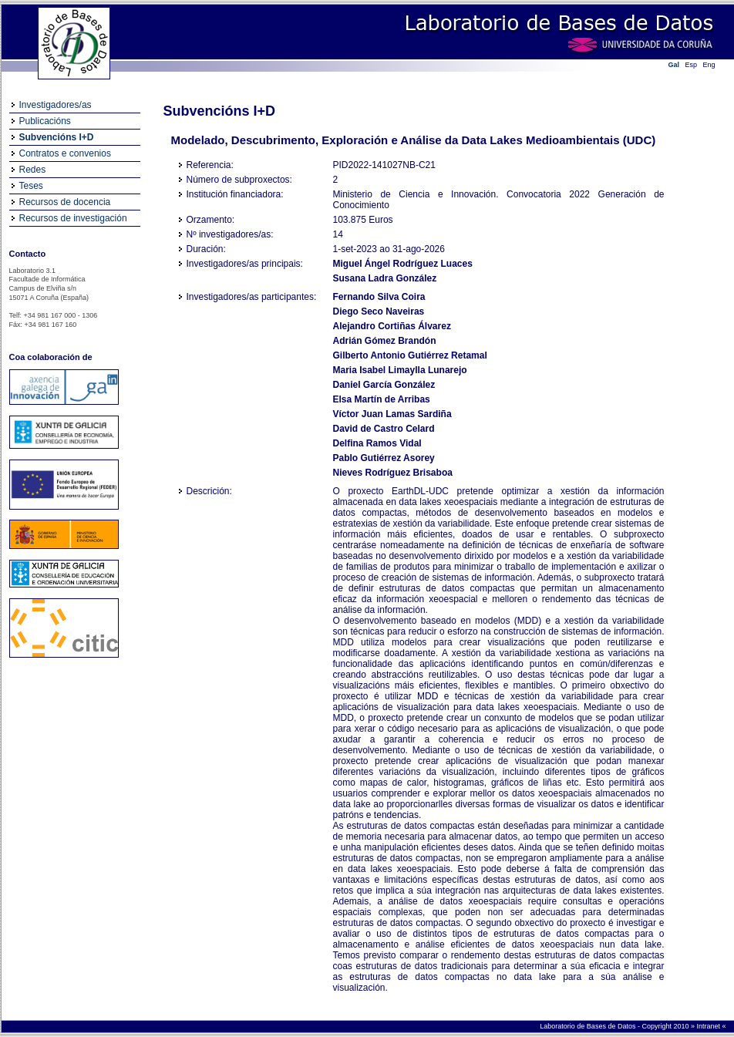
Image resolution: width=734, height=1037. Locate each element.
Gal (674, 65)
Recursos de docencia (65, 202)
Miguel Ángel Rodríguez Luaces (403, 263)
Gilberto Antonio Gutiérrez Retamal (410, 355)
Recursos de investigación (73, 218)
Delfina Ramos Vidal (377, 443)
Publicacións (45, 121)
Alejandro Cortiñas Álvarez (392, 326)
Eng (709, 65)
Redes (32, 169)
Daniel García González (384, 384)
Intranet (709, 1026)
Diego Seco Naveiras (379, 311)
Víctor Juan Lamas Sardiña (392, 414)
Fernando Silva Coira (379, 296)
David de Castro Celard (384, 428)
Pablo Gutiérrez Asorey (384, 458)
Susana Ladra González (385, 278)
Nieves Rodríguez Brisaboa (393, 472)
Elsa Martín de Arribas (381, 399)
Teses (31, 185)
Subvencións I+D (56, 137)
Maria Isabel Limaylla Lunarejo (400, 370)
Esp (691, 65)
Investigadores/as (55, 104)
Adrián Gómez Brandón (384, 340)
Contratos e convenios (65, 153)
